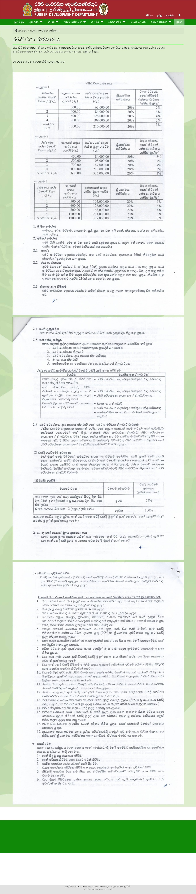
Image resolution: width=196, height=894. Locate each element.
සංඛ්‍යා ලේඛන (138, 21)
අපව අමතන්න (159, 21)
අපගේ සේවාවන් (73, 21)
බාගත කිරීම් (114, 21)
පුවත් (179, 21)
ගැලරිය (95, 21)
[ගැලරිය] (101, 22)
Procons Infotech (105, 890)
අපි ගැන (34, 21)
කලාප (51, 21)
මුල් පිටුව (19, 21)
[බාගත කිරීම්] (123, 22)
